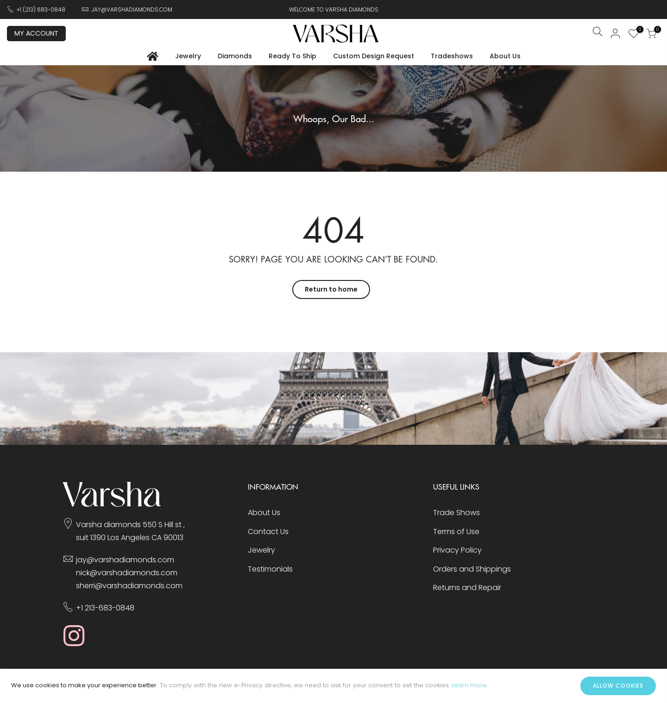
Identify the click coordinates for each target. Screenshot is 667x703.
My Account (36, 33)
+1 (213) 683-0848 (41, 9)
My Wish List (637, 30)
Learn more (469, 685)
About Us (505, 56)
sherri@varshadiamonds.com (129, 585)
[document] (333, 685)
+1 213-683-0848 (105, 608)
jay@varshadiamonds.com (125, 559)
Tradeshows (452, 56)
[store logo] (336, 34)
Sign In (615, 33)
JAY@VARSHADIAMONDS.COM (131, 9)
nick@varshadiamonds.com (126, 572)
